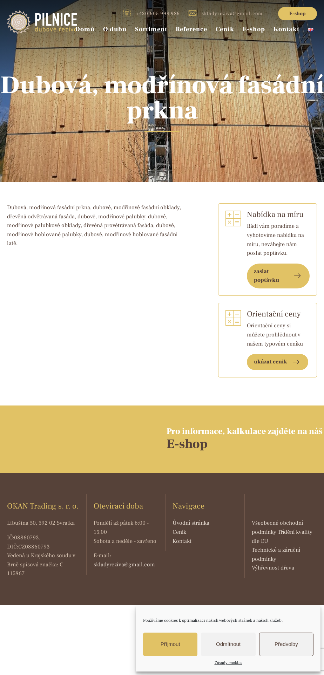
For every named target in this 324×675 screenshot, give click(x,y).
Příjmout (170, 644)
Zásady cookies (228, 663)
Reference (191, 29)
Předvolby (286, 644)
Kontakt (286, 29)
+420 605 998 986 (151, 13)
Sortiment (151, 29)
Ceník (225, 29)
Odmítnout (228, 644)
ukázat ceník (270, 361)
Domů (85, 29)
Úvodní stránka (191, 522)
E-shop (297, 14)
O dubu (115, 29)
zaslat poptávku (266, 276)
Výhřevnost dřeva (273, 567)
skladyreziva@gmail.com (225, 13)
